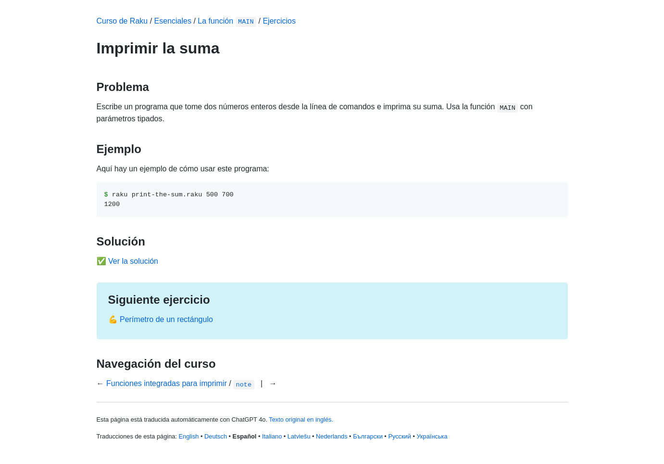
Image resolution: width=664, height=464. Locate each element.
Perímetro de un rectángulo (166, 319)
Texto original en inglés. (301, 419)
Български (368, 436)
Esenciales (172, 21)
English (188, 436)
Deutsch (215, 436)
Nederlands (331, 436)
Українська (431, 436)
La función (227, 21)
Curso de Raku (122, 21)
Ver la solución (133, 261)
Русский (399, 436)
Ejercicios (279, 21)
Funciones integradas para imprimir (166, 383)
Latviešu (299, 436)
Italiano (272, 436)
